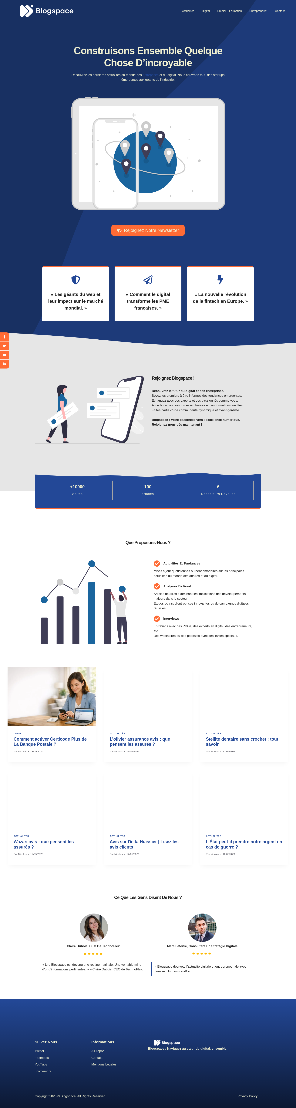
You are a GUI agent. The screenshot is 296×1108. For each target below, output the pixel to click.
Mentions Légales (103, 1064)
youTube (41, 1064)
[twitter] (4, 346)
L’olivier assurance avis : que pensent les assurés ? (140, 742)
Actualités (188, 10)
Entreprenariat (258, 10)
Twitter (39, 1051)
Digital (206, 10)
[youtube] (4, 355)
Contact (280, 10)
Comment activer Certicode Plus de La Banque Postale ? (50, 742)
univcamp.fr (43, 1071)
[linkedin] (4, 364)
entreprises (151, 75)
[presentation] (52, 696)
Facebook (42, 1058)
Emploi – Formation (229, 10)
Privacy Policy (247, 1096)
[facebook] (4, 336)
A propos (97, 1051)
